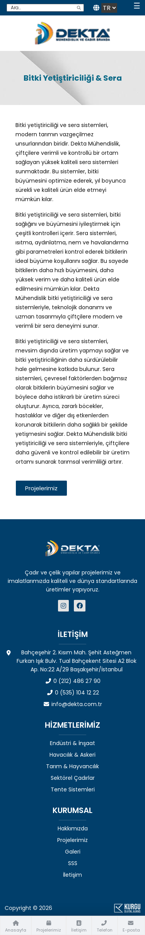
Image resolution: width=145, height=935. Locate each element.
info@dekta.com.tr (72, 704)
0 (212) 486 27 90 (73, 681)
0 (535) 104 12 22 (72, 692)
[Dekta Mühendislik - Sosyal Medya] (64, 605)
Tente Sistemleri (73, 789)
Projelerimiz (72, 840)
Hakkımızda (73, 828)
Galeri (72, 851)
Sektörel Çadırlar (73, 778)
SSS (72, 863)
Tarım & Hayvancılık (72, 766)
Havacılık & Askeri (72, 755)
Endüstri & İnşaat (72, 743)
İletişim (72, 875)
